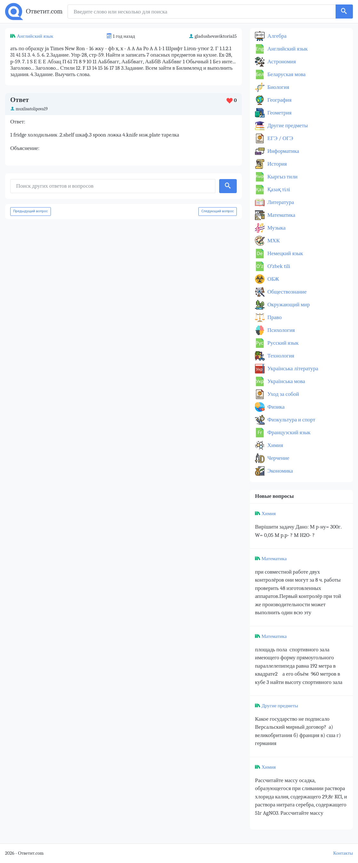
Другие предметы (287, 125)
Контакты (343, 853)
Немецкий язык (284, 253)
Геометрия (278, 113)
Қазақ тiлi (278, 189)
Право (274, 317)
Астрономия (281, 62)
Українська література (292, 368)
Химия (274, 445)
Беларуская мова (286, 74)
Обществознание (286, 292)
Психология (280, 330)
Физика (275, 407)
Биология (277, 87)
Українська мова (285, 381)
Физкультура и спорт (290, 420)
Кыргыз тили (282, 177)
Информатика (282, 151)
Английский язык (35, 36)
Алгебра (276, 36)
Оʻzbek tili (278, 266)
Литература (280, 202)
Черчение (277, 458)
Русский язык (282, 343)
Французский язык (288, 432)
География (278, 100)
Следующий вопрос (217, 211)
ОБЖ (272, 279)
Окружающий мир (288, 305)
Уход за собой (282, 394)
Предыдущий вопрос (30, 211)
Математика (280, 215)
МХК (273, 241)
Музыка (276, 228)
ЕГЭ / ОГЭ (279, 138)
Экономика (279, 471)
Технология (280, 356)
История (276, 164)
